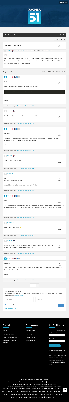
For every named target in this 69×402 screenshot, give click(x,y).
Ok (65, 389)
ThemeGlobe (31, 340)
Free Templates (9, 334)
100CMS (29, 334)
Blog (5, 331)
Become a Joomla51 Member (9, 341)
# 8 (33, 253)
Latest (57, 71)
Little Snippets (31, 337)
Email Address (53, 333)
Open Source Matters (57, 382)
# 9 (33, 280)
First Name (52, 338)
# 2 (33, 123)
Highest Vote (50, 71)
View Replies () (60, 39)
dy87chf (8, 50)
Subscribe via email (47, 50)
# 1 (33, 106)
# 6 (33, 217)
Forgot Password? (10, 308)
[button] (63, 2)
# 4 (33, 168)
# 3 (33, 150)
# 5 (33, 190)
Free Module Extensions (11, 337)
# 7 (33, 235)
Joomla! (17, 384)
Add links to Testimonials (12, 45)
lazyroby (9, 240)
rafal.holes (10, 173)
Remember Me (10, 305)
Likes (43, 71)
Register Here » (18, 295)
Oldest (63, 71)
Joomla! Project (44, 382)
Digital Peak (31, 331)
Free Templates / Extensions (22, 50)
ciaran (9, 77)
